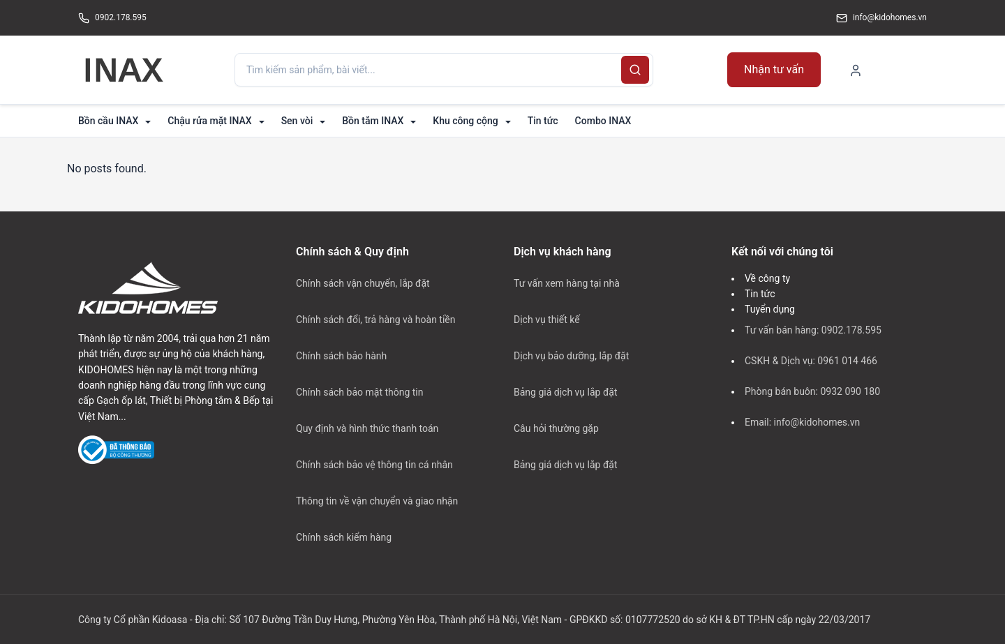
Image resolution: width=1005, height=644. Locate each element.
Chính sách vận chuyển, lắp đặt (363, 283)
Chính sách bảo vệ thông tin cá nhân (374, 464)
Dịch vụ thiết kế (547, 319)
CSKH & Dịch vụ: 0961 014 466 (811, 360)
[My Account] (856, 69)
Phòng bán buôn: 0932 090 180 (812, 391)
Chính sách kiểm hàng (344, 537)
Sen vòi (297, 120)
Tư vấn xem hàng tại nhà (567, 283)
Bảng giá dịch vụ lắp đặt (565, 392)
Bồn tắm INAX (372, 120)
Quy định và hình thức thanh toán (367, 428)
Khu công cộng (465, 120)
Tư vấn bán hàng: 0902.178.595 (813, 330)
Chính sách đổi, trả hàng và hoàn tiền (376, 319)
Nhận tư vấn (774, 69)
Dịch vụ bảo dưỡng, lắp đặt (571, 355)
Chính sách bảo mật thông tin (360, 392)
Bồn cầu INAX (108, 120)
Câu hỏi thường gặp (556, 428)
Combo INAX (603, 120)
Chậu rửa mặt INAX (209, 120)
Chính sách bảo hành (341, 355)
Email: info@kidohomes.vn (802, 422)
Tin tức (543, 120)
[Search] (635, 70)
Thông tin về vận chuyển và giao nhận (377, 501)
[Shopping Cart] (909, 69)
